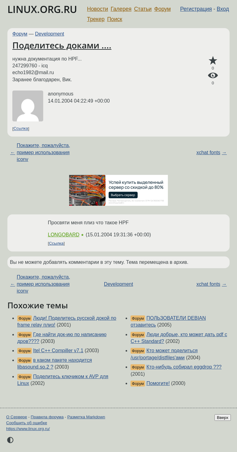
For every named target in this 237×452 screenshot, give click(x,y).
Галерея (121, 9)
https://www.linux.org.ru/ (28, 428)
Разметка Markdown (86, 417)
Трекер (96, 19)
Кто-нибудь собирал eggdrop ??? (184, 367)
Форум (162, 9)
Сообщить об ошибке (26, 422)
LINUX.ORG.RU (42, 9)
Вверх (222, 417)
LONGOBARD (63, 234)
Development (49, 33)
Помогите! (158, 383)
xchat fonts (208, 152)
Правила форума (47, 417)
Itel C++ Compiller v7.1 (58, 350)
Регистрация (196, 9)
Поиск (114, 19)
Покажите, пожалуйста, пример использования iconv (43, 152)
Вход (223, 9)
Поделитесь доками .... (61, 45)
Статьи (143, 9)
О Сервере (16, 417)
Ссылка (21, 128)
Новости (97, 9)
